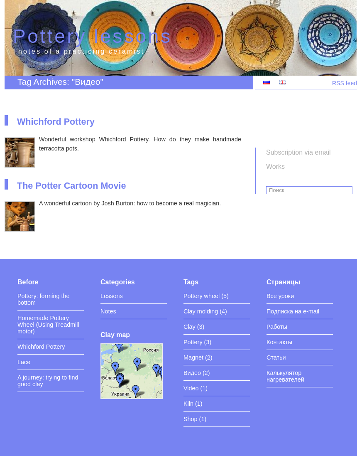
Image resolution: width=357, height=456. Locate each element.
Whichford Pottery (56, 121)
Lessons (111, 296)
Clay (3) (193, 326)
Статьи (276, 357)
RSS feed (344, 83)
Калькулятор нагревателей (285, 376)
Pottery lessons (92, 36)
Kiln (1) (193, 403)
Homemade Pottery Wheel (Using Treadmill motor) (48, 325)
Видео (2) (196, 373)
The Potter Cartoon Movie (71, 185)
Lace (23, 362)
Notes (108, 311)
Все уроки (280, 296)
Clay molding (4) (205, 311)
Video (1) (195, 388)
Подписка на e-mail (293, 311)
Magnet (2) (198, 357)
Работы (277, 326)
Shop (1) (194, 419)
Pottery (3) (197, 342)
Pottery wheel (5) (206, 296)
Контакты (279, 342)
